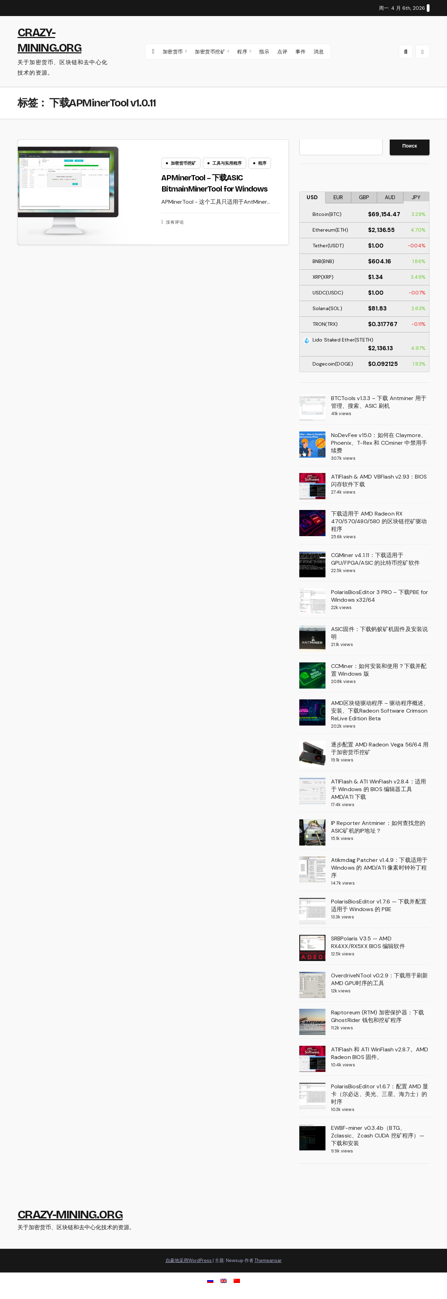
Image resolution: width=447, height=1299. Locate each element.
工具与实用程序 (227, 163)
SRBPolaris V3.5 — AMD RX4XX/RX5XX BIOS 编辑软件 (368, 942)
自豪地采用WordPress (189, 1260)
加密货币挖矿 (211, 51)
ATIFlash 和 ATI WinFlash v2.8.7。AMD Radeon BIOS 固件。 (379, 1053)
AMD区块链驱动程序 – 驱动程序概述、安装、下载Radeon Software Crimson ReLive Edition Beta (380, 710)
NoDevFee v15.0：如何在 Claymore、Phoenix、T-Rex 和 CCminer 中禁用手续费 (379, 442)
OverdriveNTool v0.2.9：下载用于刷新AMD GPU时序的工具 (379, 979)
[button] (406, 52)
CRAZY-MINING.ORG (70, 1214)
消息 (319, 51)
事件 (300, 51)
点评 (282, 51)
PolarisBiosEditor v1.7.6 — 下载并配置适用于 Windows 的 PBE (378, 905)
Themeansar (268, 1260)
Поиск (409, 146)
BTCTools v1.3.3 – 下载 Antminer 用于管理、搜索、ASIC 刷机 (378, 402)
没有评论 (175, 222)
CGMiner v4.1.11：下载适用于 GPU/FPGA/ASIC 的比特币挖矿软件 (375, 558)
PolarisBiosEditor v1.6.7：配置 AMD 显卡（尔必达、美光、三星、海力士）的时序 (379, 1094)
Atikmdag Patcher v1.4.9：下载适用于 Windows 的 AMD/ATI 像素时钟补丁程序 (379, 867)
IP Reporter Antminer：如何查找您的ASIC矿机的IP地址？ (378, 826)
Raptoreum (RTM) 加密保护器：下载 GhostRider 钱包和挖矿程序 (377, 1016)
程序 (243, 51)
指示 (264, 51)
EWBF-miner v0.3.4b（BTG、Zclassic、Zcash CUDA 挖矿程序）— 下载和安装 (377, 1135)
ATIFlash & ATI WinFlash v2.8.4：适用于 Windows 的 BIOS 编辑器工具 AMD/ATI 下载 (378, 789)
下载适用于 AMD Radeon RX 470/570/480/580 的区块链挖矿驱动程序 (379, 521)
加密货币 (174, 51)
